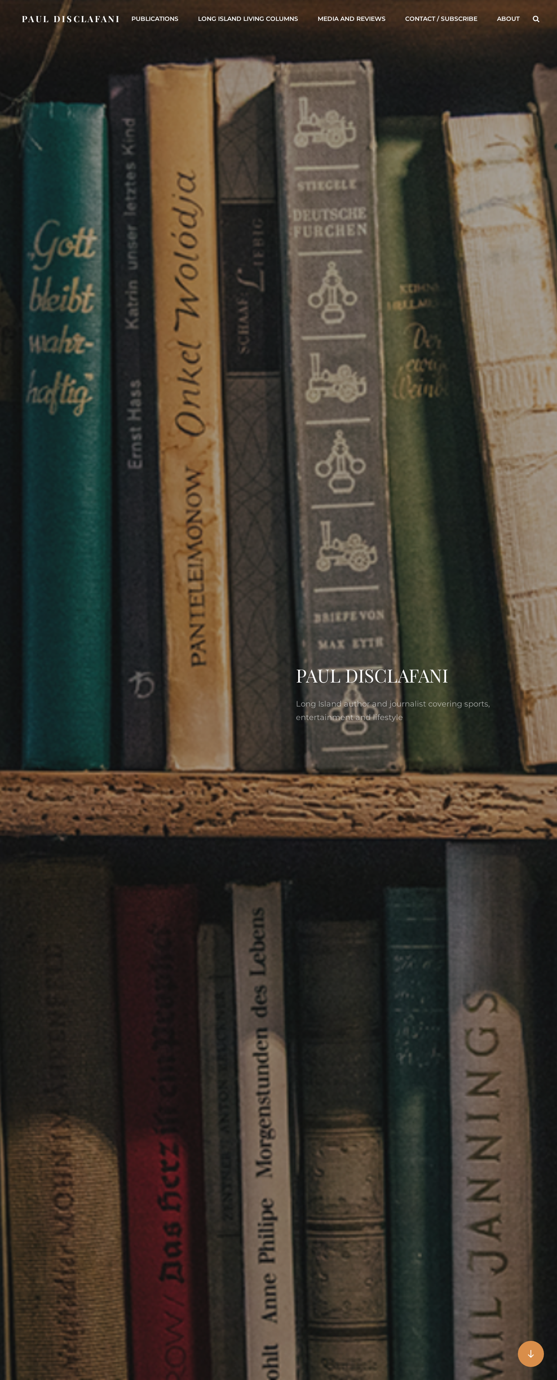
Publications (154, 19)
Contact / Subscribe (441, 19)
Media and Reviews (352, 19)
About (508, 19)
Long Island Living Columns (248, 19)
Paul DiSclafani (71, 18)
